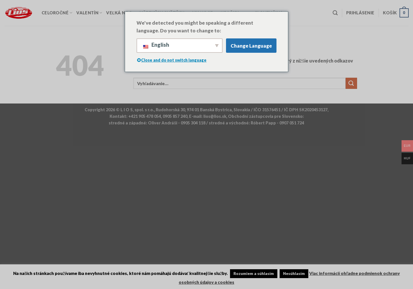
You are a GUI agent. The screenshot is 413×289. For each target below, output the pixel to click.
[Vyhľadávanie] (335, 13)
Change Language (251, 46)
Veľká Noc (121, 12)
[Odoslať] (351, 83)
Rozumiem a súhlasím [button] (253, 273)
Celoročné (57, 12)
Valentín (89, 12)
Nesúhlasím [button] (294, 273)
